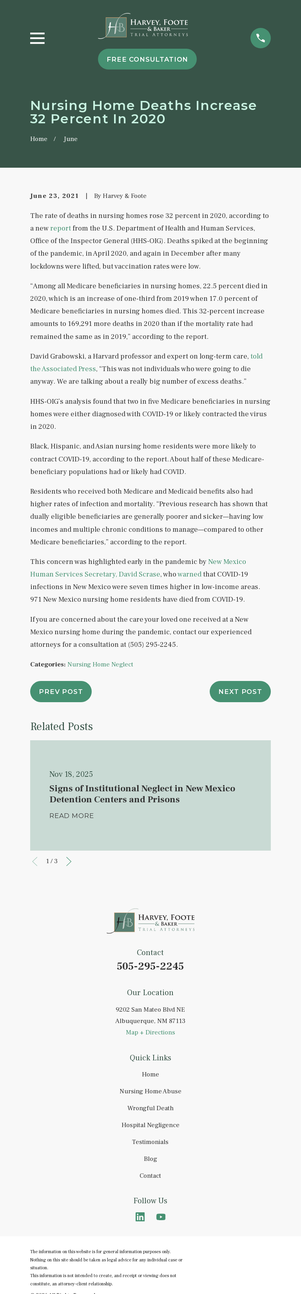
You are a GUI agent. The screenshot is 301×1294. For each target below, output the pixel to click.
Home (150, 1074)
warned (188, 574)
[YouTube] (160, 1216)
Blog (150, 1159)
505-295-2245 (150, 966)
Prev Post (61, 692)
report (60, 228)
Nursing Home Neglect (100, 664)
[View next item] (68, 861)
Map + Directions (150, 1032)
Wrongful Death (150, 1108)
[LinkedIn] (140, 1216)
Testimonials (150, 1142)
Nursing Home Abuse (150, 1091)
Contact (150, 1175)
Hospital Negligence (150, 1125)
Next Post (240, 692)
